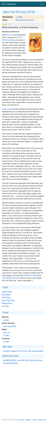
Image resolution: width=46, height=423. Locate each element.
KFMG (13, 360)
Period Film (29, 20)
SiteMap (28, 420)
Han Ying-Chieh (8, 300)
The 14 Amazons (9, 4)
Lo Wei (19, 17)
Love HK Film (22, 360)
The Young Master (10, 278)
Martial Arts (20, 20)
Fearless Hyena (30, 275)
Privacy (21, 420)
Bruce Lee (10, 35)
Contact (34, 420)
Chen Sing (6, 297)
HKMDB (6, 360)
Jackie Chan (6, 109)
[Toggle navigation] (41, 4)
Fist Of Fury (22, 351)
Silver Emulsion (35, 360)
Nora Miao (11, 40)
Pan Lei (6, 332)
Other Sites (42, 420)
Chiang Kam (7, 303)
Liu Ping (5, 306)
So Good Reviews (10, 363)
